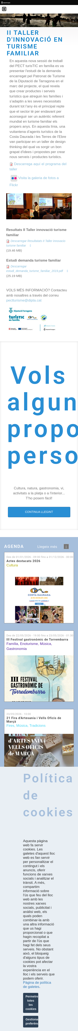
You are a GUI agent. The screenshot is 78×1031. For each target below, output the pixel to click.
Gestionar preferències (32, 1021)
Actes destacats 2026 (23, 561)
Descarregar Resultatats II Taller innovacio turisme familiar (35, 243)
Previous (11, 206)
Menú (6, 6)
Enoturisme (29, 644)
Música (45, 644)
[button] (6, 20)
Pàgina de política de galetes (37, 985)
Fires (10, 726)
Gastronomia (16, 649)
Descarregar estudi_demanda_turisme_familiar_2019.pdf (34, 269)
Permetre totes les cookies (32, 1003)
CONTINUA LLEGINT (39, 512)
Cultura (12, 565)
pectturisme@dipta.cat (23, 300)
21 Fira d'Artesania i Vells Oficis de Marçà (33, 719)
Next (67, 206)
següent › (66, 546)
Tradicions (37, 726)
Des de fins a (39, 557)
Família (12, 644)
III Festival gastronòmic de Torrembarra (37, 639)
